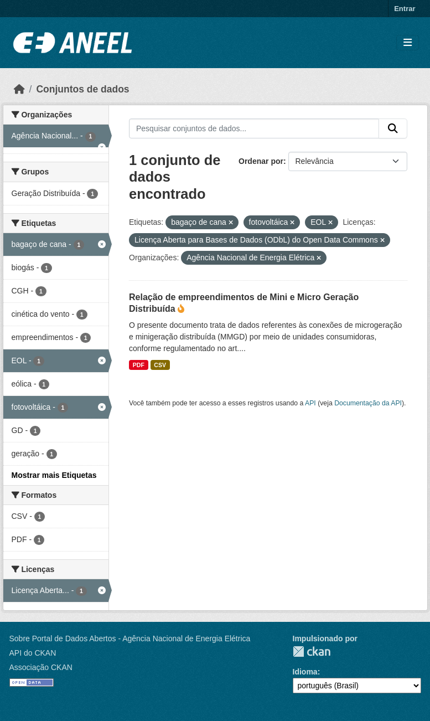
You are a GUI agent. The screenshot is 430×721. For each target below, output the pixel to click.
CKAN (311, 651)
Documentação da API (368, 403)
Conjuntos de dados (82, 89)
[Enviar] (393, 128)
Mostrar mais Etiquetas (54, 475)
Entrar (404, 8)
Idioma (305, 671)
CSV (160, 365)
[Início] (19, 89)
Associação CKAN (40, 667)
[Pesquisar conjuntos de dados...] (254, 128)
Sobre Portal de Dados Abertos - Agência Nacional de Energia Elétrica (130, 638)
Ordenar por (261, 161)
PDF (138, 365)
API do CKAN (32, 652)
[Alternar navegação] (407, 43)
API (310, 403)
